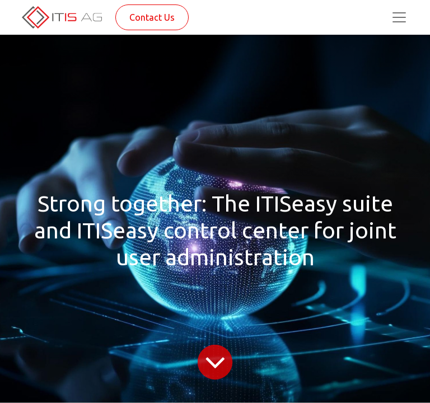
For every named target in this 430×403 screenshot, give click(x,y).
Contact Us (152, 17)
